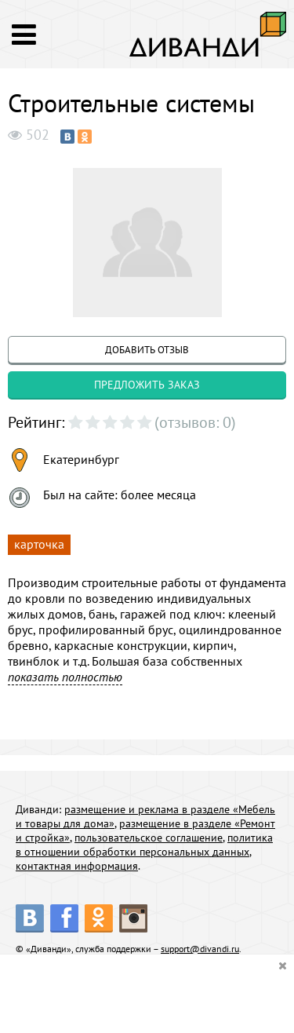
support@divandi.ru (200, 949)
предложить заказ (147, 385)
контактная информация (77, 866)
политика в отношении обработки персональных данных (144, 844)
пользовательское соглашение (148, 837)
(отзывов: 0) (195, 422)
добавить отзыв (147, 349)
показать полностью (65, 676)
